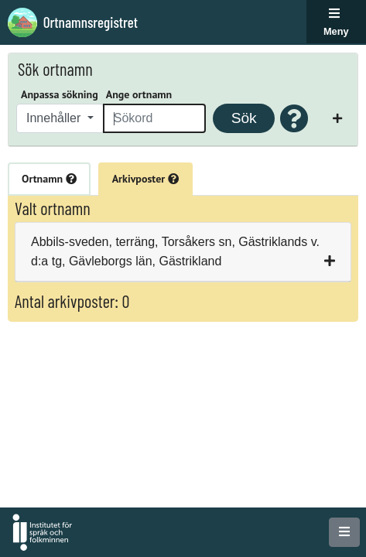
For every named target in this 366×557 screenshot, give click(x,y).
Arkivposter (145, 179)
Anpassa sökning (59, 94)
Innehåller (55, 118)
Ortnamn (49, 179)
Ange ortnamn (139, 94)
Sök (244, 118)
